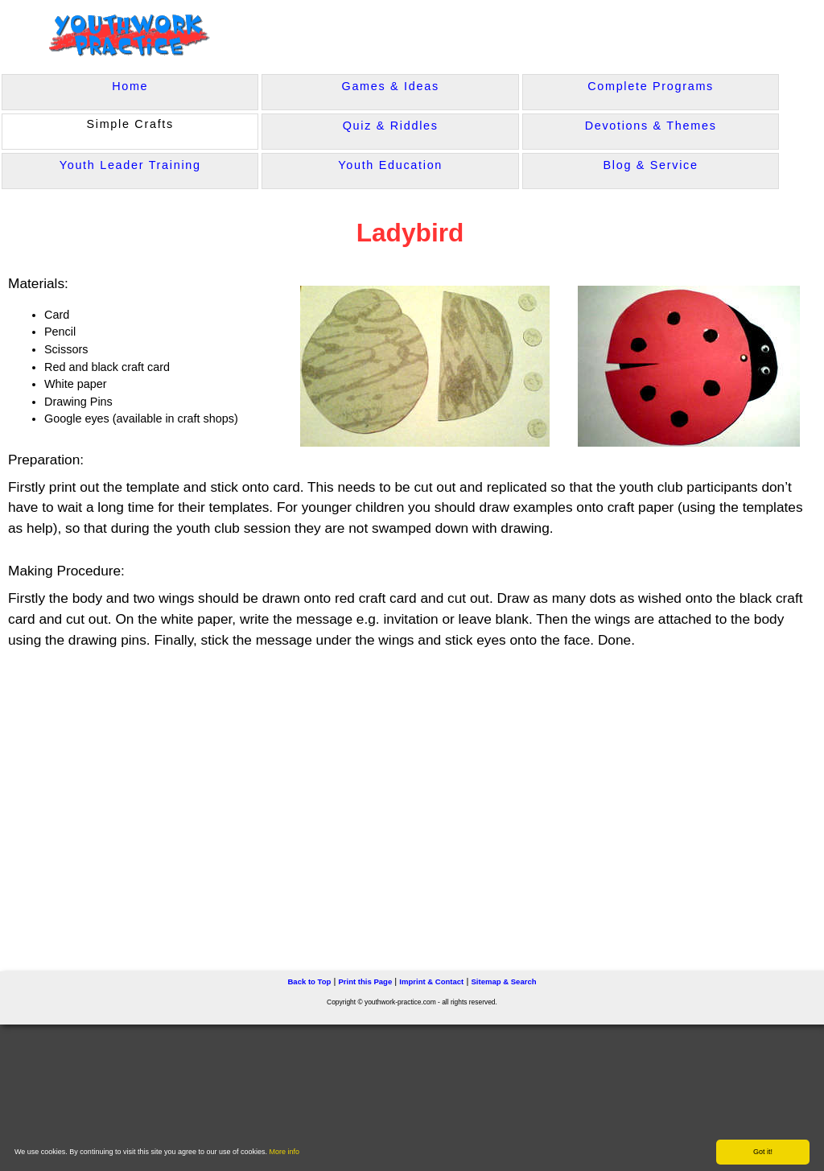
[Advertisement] (326, 803)
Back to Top (309, 981)
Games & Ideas (390, 86)
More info (285, 1152)
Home (130, 86)
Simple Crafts (129, 124)
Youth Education (390, 165)
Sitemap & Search (503, 981)
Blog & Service (651, 165)
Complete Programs (650, 86)
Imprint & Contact (431, 981)
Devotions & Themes (651, 125)
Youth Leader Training (130, 165)
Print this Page (365, 981)
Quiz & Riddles (391, 125)
